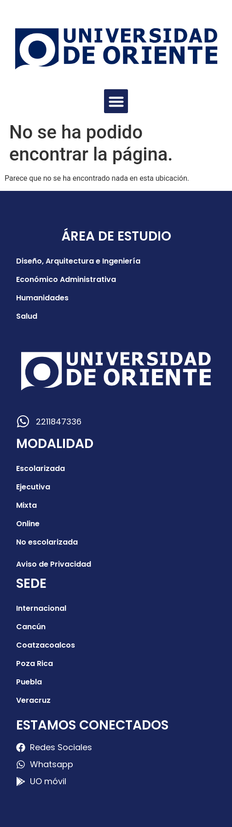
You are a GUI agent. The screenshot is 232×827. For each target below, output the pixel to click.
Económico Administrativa (66, 279)
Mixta (26, 505)
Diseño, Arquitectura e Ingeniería (78, 261)
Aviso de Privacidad (53, 564)
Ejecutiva (33, 487)
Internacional (41, 608)
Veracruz (33, 700)
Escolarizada (40, 468)
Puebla (29, 682)
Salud (26, 316)
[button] (116, 101)
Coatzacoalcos (45, 645)
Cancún (31, 626)
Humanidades (42, 298)
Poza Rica (34, 663)
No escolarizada (47, 542)
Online (28, 523)
